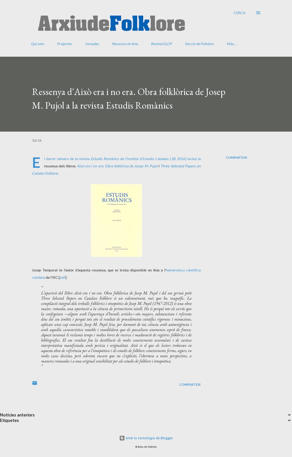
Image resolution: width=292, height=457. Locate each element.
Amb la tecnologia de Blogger (146, 438)
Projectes (64, 43)
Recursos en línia (125, 43)
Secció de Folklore (199, 43)
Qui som (37, 43)
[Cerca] (239, 12)
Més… (232, 43)
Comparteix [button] (236, 157)
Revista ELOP (161, 43)
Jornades (92, 43)
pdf (62, 277)
